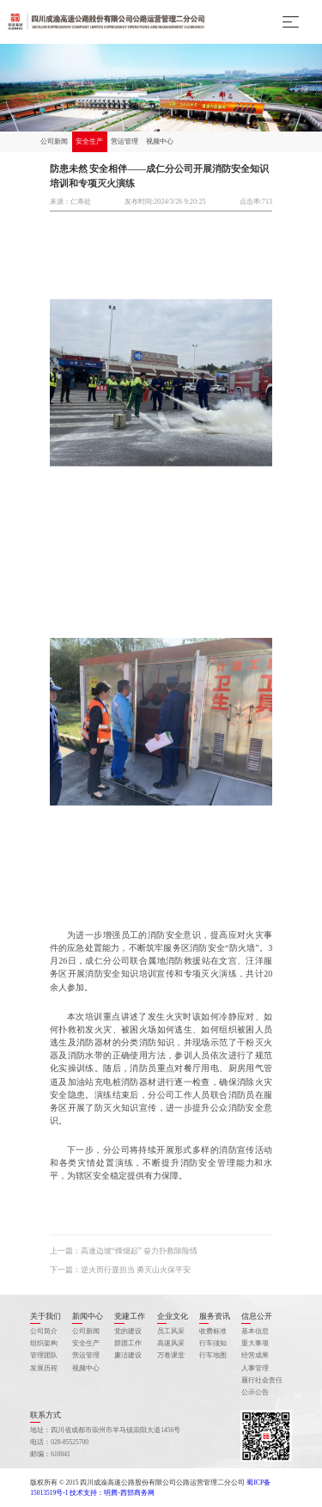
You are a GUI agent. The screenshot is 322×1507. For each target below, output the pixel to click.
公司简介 (44, 1331)
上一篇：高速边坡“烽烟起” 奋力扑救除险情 (124, 1251)
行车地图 (213, 1355)
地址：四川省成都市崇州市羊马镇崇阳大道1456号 (105, 1430)
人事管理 (255, 1368)
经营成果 (255, 1355)
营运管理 (124, 141)
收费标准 (213, 1331)
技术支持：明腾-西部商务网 (112, 1493)
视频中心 (159, 141)
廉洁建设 (128, 1355)
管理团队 (44, 1355)
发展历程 (44, 1368)
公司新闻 (54, 141)
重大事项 (255, 1343)
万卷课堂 (171, 1355)
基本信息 (255, 1331)
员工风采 (171, 1331)
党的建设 (128, 1331)
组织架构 (44, 1343)
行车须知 (213, 1343)
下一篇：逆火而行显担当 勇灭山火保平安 (120, 1269)
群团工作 (128, 1343)
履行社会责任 (262, 1380)
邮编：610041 (50, 1454)
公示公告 (255, 1392)
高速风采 (171, 1343)
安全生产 (89, 141)
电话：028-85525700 (59, 1442)
